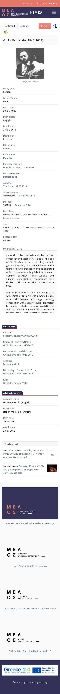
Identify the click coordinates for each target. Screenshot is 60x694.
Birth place (8, 116)
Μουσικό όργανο (12, 173)
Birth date (8, 107)
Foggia (7, 120)
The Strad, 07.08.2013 (15, 186)
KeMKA (36, 12)
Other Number (10, 192)
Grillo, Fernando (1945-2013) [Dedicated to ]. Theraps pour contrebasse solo (23, 454)
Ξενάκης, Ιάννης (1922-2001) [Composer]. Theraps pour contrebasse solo (23, 469)
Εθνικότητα (9, 145)
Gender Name (10, 98)
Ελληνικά (42, 3)
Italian (6, 148)
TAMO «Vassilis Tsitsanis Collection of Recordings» (30, 608)
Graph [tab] (24, 25)
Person (44, 25)
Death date (9, 126)
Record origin (10, 236)
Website (7, 182)
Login (27, 3)
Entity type (8, 88)
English (53, 3)
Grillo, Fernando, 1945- (15, 382)
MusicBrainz (9, 211)
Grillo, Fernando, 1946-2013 (18, 373)
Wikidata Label (10, 398)
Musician (8, 158)
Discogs (7, 201)
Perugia (7, 139)
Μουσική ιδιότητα (12, 163)
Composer (28, 167)
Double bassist (11, 167)
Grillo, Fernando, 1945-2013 (18, 345)
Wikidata (7, 360)
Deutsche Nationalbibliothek (17, 351)
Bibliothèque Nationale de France (20, 370)
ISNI (5, 379)
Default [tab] (10, 25)
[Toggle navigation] (54, 12)
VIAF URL (8, 332)
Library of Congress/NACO (16, 341)
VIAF (5, 223)
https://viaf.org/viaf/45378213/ (20, 335)
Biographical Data (12, 248)
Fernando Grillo (27, 195)
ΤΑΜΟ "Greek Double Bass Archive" (30, 565)
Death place (9, 135)
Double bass (10, 176)
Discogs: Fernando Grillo (30, 82)
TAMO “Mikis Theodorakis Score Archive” (30, 651)
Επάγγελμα (9, 154)
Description (9, 408)
